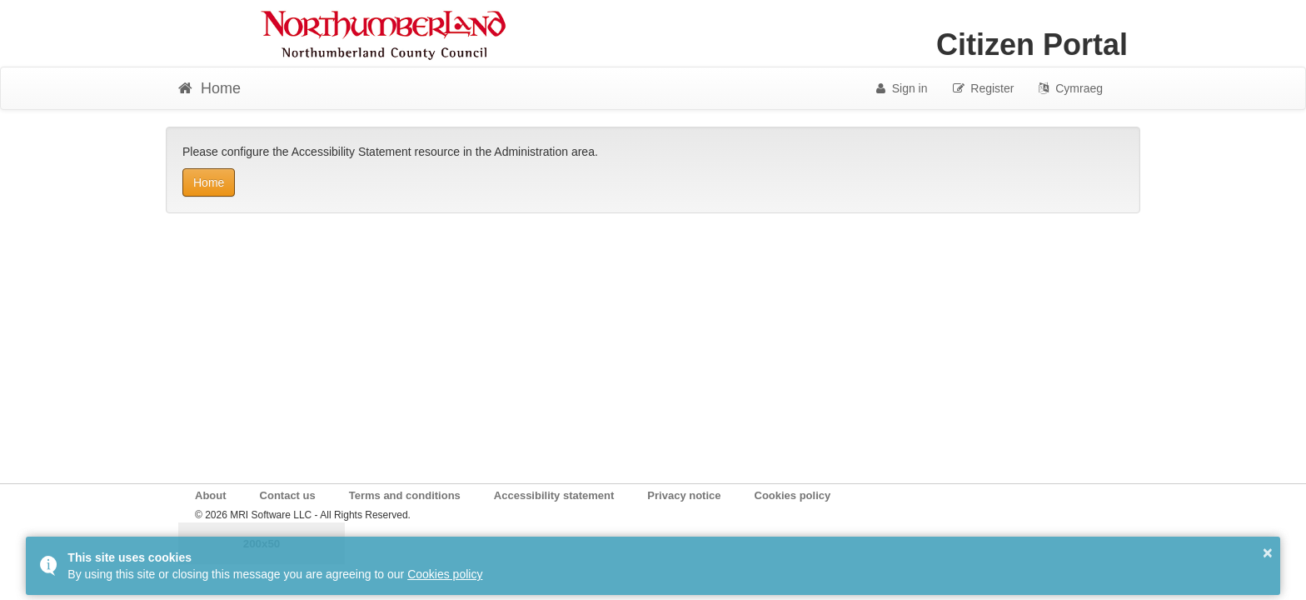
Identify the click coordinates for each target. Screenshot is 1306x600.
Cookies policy (793, 495)
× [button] (1268, 552)
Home (208, 182)
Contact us (288, 495)
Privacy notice (683, 495)
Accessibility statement (554, 495)
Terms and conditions (405, 495)
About (211, 495)
